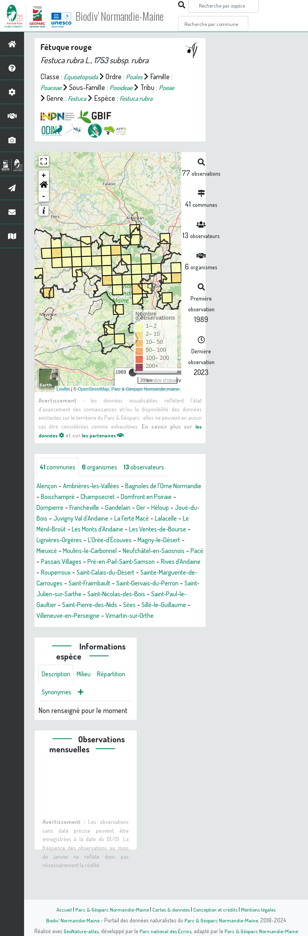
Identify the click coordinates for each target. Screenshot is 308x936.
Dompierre (77, 519)
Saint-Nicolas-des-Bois (168, 616)
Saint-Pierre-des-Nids (139, 627)
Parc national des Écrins (165, 930)
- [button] (44, 207)
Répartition (57, 727)
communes (59, 478)
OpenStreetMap (93, 399)
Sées (183, 627)
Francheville (115, 519)
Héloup (46, 529)
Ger (175, 519)
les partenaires (109, 445)
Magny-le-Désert (95, 562)
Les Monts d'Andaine (165, 540)
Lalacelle (69, 540)
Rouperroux (53, 594)
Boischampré (92, 508)
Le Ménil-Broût (109, 540)
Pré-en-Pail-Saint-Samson (102, 583)
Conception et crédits (217, 909)
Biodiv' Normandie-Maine (132, 16)
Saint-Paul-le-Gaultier (71, 627)
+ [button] (44, 186)
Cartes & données (170, 909)
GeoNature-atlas (78, 930)
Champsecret (136, 508)
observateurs (154, 478)
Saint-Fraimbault (105, 605)
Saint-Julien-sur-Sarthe (96, 616)
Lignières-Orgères (133, 551)
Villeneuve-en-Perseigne (128, 637)
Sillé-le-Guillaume (61, 637)
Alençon (47, 497)
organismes (105, 478)
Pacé (154, 573)
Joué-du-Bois (82, 529)
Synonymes (96, 727)
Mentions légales (263, 909)
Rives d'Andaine (168, 583)
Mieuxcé (137, 562)
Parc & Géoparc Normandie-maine (145, 399)
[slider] (133, 383)
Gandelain (151, 519)
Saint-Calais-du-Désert (108, 594)
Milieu (88, 708)
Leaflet (63, 399)
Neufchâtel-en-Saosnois (106, 573)
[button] (43, 197)
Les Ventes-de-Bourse (68, 551)
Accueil (58, 909)
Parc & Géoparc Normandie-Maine (108, 909)
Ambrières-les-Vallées (97, 497)
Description (58, 708)
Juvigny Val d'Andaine (139, 529)
